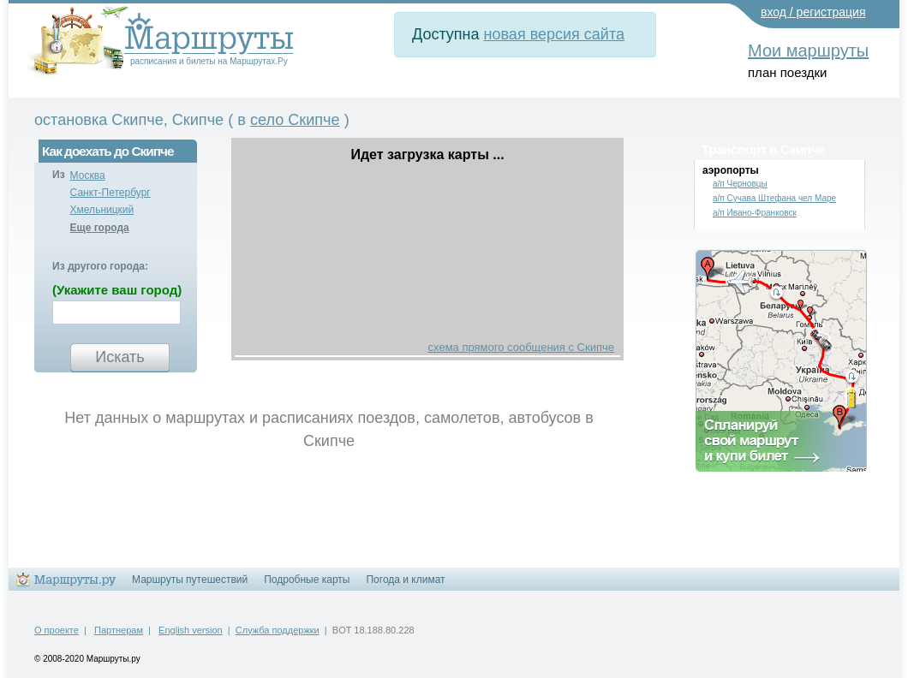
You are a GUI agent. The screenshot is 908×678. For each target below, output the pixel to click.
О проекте (56, 630)
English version (190, 630)
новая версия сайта (554, 34)
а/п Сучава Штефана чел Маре (774, 198)
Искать (119, 357)
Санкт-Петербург (110, 193)
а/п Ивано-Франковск (755, 212)
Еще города (99, 228)
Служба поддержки (278, 630)
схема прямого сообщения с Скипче (521, 347)
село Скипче (295, 119)
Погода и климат (405, 580)
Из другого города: (100, 266)
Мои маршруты (808, 50)
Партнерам (118, 630)
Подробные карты (306, 580)
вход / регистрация (813, 12)
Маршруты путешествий (190, 580)
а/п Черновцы (740, 183)
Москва (87, 175)
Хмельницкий (102, 210)
